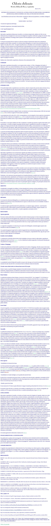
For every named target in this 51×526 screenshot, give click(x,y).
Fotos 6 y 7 (35, 283)
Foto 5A (24, 258)
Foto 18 (30, 365)
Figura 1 (21, 92)
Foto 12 (16, 333)
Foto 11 (23, 320)
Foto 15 (11, 350)
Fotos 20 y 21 (26, 367)
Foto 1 (17, 92)
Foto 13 (2, 345)
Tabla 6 (24, 432)
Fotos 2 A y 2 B (4, 148)
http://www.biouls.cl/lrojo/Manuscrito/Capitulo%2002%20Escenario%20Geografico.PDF (20, 108)
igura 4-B (10, 203)
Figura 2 (33, 172)
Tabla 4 (48, 385)
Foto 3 (21, 251)
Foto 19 (46, 365)
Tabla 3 (15, 241)
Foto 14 (33, 347)
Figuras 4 (16, 240)
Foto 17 (11, 358)
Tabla (2, 112)
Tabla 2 (20, 116)
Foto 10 (14, 319)
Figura (17, 227)
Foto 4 (2, 256)
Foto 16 (34, 353)
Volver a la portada (5, 524)
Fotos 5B (9, 259)
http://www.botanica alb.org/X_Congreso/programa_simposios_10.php (19, 183)
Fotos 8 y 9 (47, 291)
